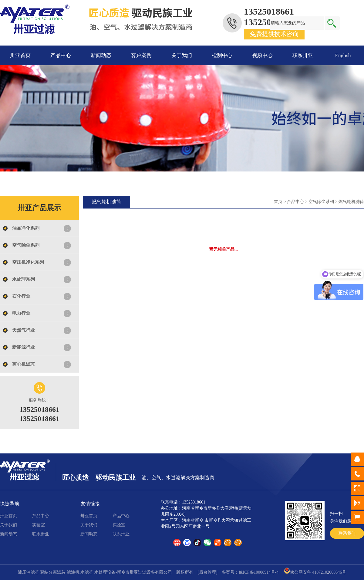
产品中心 (60, 55)
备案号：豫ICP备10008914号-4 (250, 572)
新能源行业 (23, 347)
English (343, 55)
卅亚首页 (20, 55)
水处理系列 (23, 279)
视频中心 (262, 55)
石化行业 (21, 296)
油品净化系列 (25, 228)
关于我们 (181, 55)
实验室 (38, 525)
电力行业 (21, 313)
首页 (278, 201)
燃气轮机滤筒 (351, 201)
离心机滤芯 (23, 364)
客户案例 (141, 55)
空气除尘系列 (25, 245)
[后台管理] (207, 572)
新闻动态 (101, 55)
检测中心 (222, 55)
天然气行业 (23, 330)
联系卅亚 (302, 55)
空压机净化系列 (28, 262)
